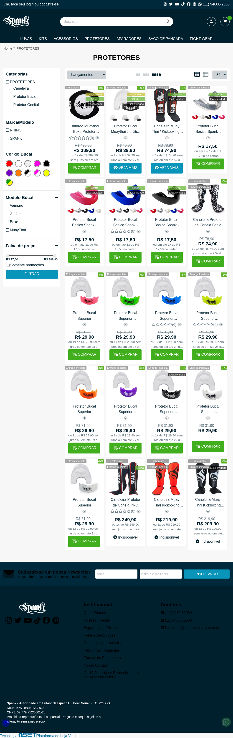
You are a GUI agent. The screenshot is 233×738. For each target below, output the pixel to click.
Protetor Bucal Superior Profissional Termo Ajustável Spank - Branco (208, 409)
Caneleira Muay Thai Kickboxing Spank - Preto (208, 503)
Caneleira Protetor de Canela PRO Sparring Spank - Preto (125, 503)
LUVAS (26, 39)
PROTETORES (97, 39)
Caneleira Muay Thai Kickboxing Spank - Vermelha (166, 503)
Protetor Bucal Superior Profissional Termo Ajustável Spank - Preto (167, 409)
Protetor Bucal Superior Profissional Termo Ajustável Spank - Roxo (125, 409)
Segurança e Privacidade (104, 628)
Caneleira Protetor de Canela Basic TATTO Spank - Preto (208, 223)
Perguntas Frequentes (102, 650)
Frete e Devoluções (99, 635)
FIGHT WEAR (201, 39)
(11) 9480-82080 (176, 613)
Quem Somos (95, 613)
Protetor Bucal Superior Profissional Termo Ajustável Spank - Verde (125, 316)
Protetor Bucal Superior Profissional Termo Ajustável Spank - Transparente (84, 503)
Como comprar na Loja (102, 643)
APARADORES (129, 39)
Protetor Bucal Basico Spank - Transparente (208, 129)
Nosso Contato (96, 665)
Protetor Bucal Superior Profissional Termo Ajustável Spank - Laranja (84, 409)
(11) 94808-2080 (214, 4)
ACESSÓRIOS (66, 39)
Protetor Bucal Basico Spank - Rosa (84, 223)
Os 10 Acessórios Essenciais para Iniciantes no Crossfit (111, 675)
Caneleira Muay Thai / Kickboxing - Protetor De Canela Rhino (166, 129)
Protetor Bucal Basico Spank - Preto (166, 223)
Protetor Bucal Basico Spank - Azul (125, 223)
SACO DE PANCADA (165, 39)
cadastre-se (49, 4)
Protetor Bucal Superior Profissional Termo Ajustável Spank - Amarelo (208, 316)
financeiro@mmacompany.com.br (190, 628)
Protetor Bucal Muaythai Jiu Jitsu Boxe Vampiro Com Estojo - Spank (125, 129)
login (30, 4)
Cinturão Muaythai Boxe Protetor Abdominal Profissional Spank (84, 129)
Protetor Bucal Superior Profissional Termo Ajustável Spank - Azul (167, 316)
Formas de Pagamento (102, 658)
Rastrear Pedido (97, 620)
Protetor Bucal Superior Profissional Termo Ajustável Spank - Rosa (84, 316)
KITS (43, 39)
